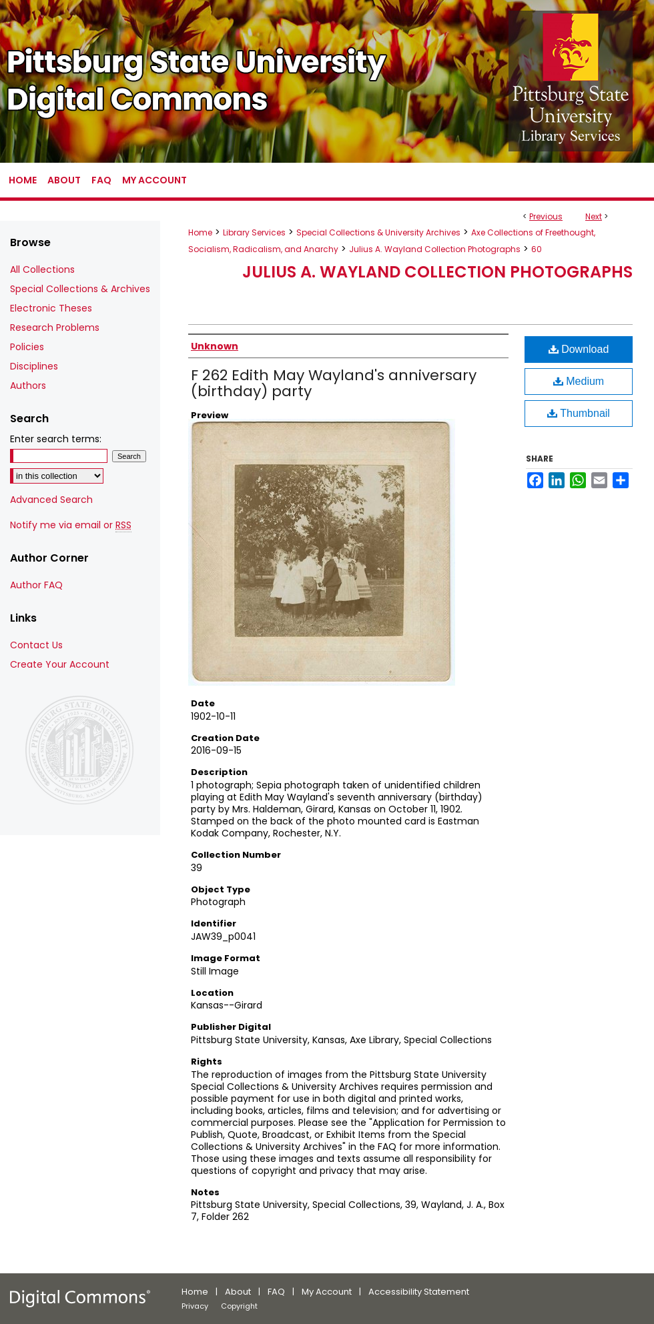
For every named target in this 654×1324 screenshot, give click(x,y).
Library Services (254, 232)
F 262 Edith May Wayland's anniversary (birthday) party (333, 383)
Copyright (239, 1306)
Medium (578, 381)
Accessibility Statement (418, 1291)
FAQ (276, 1291)
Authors (28, 385)
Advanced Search (51, 499)
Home (200, 232)
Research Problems (54, 327)
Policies (27, 347)
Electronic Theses (51, 308)
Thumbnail (578, 413)
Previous (546, 216)
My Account (327, 1291)
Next (593, 216)
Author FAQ (36, 585)
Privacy (195, 1306)
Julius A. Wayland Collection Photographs (435, 249)
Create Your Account (59, 664)
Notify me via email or (70, 525)
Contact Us (36, 645)
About (238, 1291)
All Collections (42, 269)
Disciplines (34, 366)
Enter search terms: (55, 439)
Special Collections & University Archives (378, 232)
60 (536, 249)
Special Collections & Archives (80, 288)
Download (579, 349)
